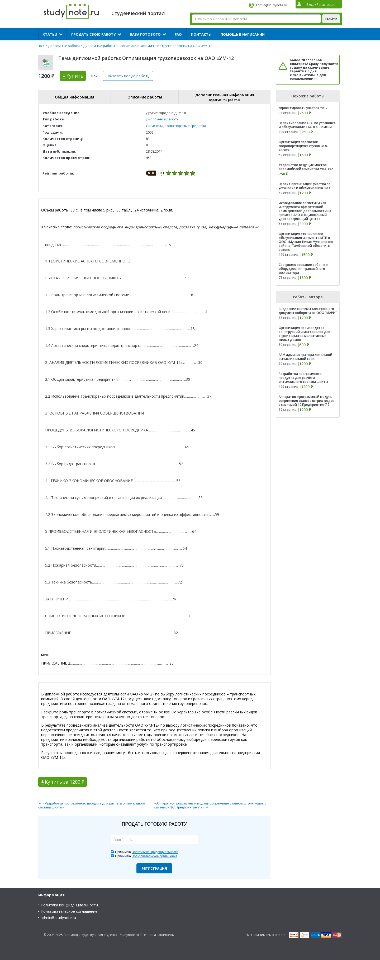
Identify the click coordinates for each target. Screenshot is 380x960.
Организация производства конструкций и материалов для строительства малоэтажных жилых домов (304, 334)
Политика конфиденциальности (69, 904)
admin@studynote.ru (271, 5)
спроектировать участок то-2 (303, 108)
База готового (145, 34)
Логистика (154, 125)
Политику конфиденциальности (155, 852)
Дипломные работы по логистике (109, 46)
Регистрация (154, 868)
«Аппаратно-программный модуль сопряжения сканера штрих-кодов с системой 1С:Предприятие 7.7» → (210, 805)
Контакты (201, 34)
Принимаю (146, 852)
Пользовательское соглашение (69, 911)
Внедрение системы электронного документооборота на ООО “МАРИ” (308, 311)
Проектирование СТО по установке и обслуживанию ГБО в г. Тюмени (307, 125)
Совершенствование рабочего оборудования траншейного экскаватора (303, 268)
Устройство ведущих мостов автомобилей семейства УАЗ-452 (306, 167)
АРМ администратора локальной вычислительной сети (305, 356)
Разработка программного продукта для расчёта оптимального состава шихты (303, 377)
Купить (74, 76)
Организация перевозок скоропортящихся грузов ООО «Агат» (304, 146)
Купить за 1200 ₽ (64, 782)
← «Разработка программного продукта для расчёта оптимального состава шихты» (91, 805)
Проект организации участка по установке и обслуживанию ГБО (305, 186)
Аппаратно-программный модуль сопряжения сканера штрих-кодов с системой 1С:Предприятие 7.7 (307, 400)
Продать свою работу (93, 34)
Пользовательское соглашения (154, 856)
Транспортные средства (185, 125)
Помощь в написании (243, 34)
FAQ (178, 34)
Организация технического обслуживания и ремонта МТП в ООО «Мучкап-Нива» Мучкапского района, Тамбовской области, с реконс (306, 242)
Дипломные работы (64, 46)
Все (42, 46)
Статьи (50, 34)
